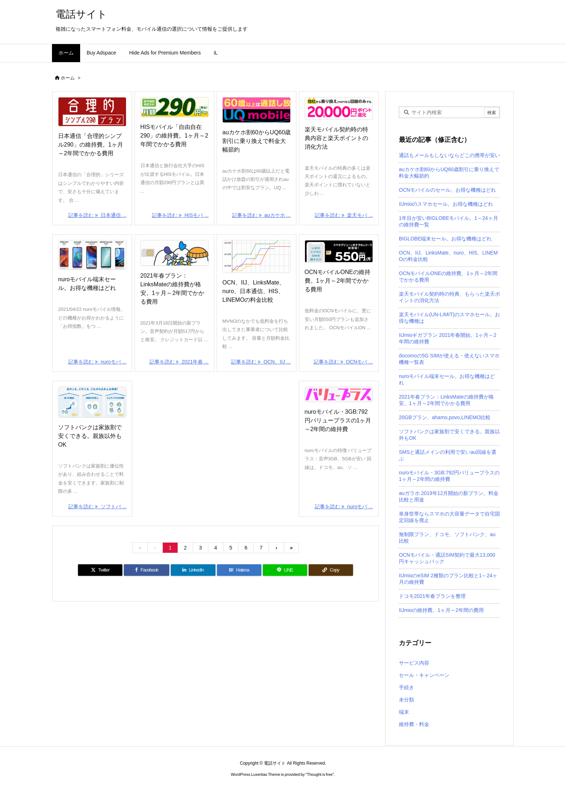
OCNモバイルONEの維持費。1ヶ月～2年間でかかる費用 (337, 280)
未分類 (406, 700)
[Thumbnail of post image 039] (92, 112)
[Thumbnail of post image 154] (92, 255)
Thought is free (319, 774)
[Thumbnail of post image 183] (256, 110)
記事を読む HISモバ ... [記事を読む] (180, 215)
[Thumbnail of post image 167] (92, 402)
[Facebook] (146, 570)
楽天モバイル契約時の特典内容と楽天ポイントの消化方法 (336, 138)
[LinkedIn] (193, 570)
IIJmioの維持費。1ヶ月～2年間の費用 (441, 610)
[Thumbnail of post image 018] (339, 394)
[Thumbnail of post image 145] (339, 251)
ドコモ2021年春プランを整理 (432, 596)
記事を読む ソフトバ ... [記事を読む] (97, 506)
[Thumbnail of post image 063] (174, 107)
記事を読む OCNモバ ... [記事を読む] (343, 362)
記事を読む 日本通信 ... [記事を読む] (97, 215)
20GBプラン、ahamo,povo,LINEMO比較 (445, 417)
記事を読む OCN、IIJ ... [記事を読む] (261, 362)
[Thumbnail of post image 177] (339, 108)
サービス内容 (414, 663)
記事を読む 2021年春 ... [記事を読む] (179, 362)
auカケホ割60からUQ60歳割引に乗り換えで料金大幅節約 (256, 141)
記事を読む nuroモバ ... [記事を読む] (97, 362)
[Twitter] (100, 570)
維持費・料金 (414, 724)
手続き (406, 687)
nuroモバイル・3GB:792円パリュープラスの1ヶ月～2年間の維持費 (338, 420)
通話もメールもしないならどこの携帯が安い (449, 155)
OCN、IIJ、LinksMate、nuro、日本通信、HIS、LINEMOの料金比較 (253, 291)
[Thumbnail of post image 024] (256, 256)
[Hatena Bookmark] (239, 570)
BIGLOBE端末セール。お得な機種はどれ (445, 239)
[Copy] (331, 570)
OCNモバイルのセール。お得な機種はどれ (447, 190)
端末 (404, 712)
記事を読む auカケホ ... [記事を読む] (261, 215)
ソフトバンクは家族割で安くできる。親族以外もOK (90, 436)
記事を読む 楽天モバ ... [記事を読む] (344, 215)
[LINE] (285, 570)
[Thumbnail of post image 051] (174, 253)
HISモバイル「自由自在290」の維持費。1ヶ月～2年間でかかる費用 (174, 135)
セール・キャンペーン (424, 675)
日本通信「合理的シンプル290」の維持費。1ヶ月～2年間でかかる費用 (90, 144)
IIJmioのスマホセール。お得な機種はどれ (446, 204)
